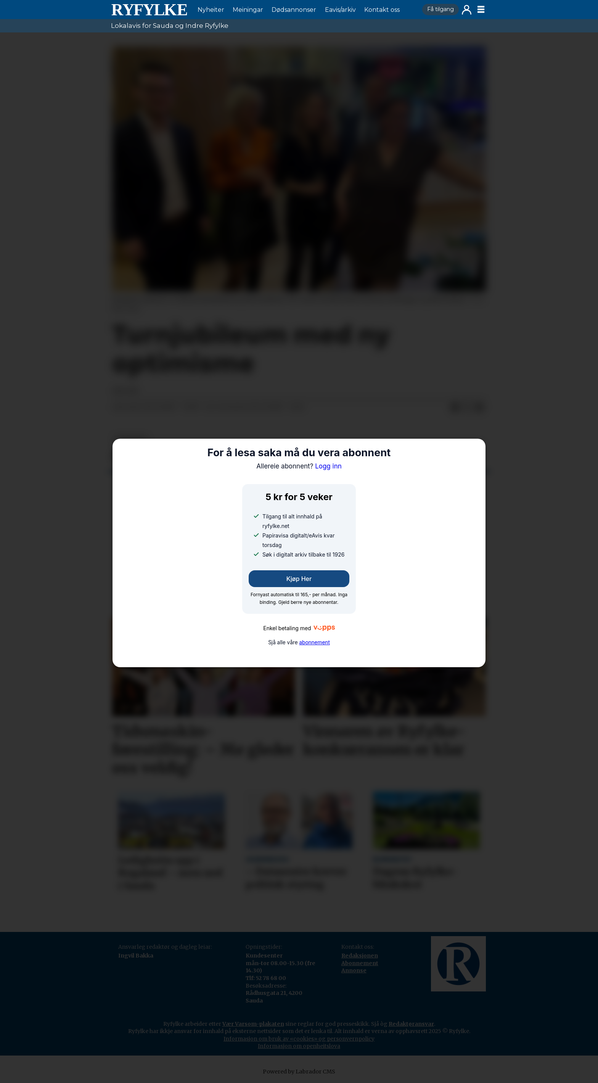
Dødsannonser (294, 9)
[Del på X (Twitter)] (467, 407)
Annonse (354, 970)
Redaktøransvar (411, 1023)
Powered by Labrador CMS (299, 1071)
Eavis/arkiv (340, 9)
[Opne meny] (481, 9)
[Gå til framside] (149, 9)
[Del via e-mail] (479, 407)
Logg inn (466, 9)
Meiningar (248, 9)
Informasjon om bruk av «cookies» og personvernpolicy (299, 1038)
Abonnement (359, 963)
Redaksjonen (359, 955)
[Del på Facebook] (455, 407)
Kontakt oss (382, 9)
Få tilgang (440, 9)
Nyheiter (211, 9)
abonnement (314, 642)
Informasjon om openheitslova (299, 1046)
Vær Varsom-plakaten (253, 1023)
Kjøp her (299, 579)
